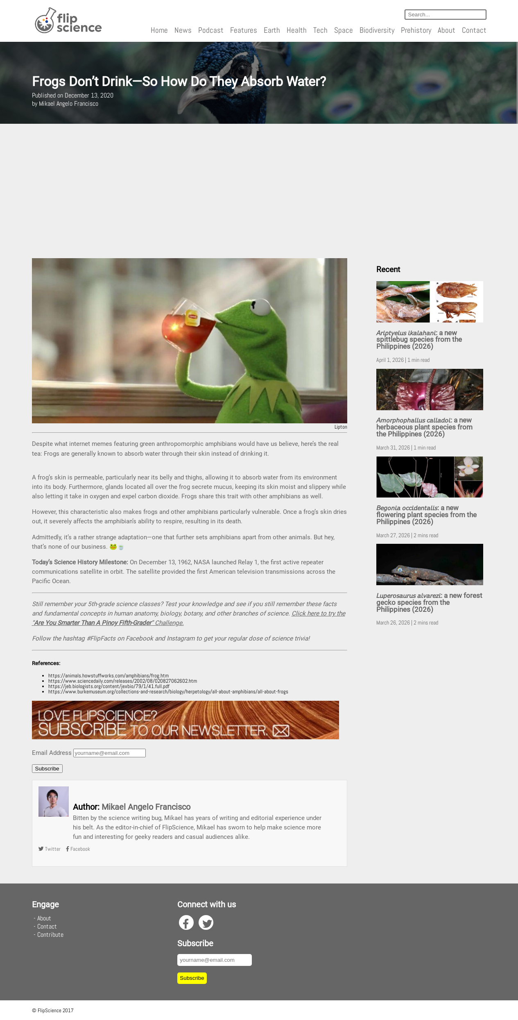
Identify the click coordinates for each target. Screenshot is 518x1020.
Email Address (52, 752)
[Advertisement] (259, 191)
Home (159, 30)
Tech (320, 30)
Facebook (78, 848)
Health (297, 30)
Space (343, 30)
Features (243, 30)
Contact (474, 30)
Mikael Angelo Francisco (146, 807)
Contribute (50, 934)
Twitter (49, 848)
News (183, 30)
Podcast (211, 30)
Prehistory (416, 30)
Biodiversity (377, 30)
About (446, 30)
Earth (272, 30)
